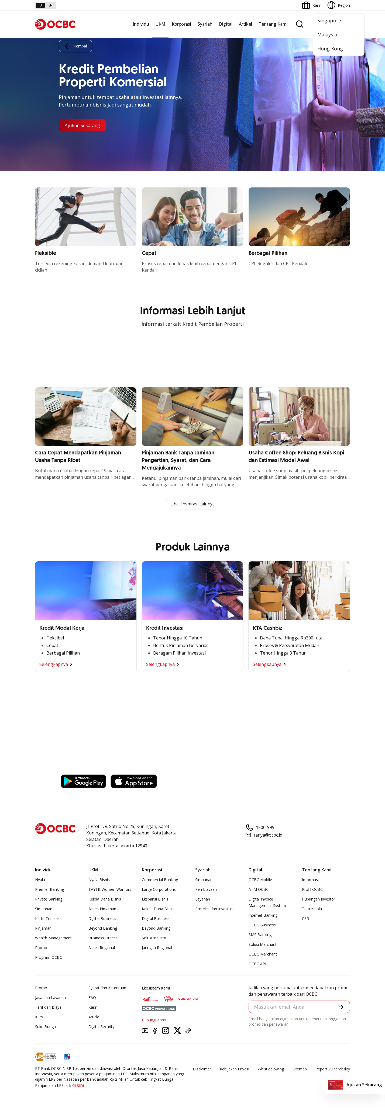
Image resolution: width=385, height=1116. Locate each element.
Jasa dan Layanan (50, 998)
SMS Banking (260, 935)
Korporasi (181, 24)
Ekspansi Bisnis (155, 899)
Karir (92, 1007)
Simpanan (43, 909)
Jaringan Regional (157, 948)
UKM (160, 24)
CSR (305, 919)
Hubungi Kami (154, 1020)
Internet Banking (263, 915)
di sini (78, 1086)
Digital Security (101, 1027)
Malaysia (327, 34)
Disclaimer (202, 1069)
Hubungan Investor (318, 899)
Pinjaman (43, 928)
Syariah (205, 24)
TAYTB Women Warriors (109, 889)
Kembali (75, 45)
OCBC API (257, 964)
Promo (41, 948)
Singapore (329, 20)
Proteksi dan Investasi (214, 909)
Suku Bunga (45, 1027)
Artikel (245, 24)
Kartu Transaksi (48, 919)
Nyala (40, 880)
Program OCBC (48, 957)
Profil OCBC (312, 889)
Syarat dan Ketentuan (107, 988)
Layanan (202, 899)
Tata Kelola (312, 909)
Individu (141, 24)
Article (93, 1017)
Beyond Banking (102, 928)
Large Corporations (159, 889)
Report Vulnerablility (332, 1069)
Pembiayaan (206, 889)
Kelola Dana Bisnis (104, 899)
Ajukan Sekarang (84, 125)
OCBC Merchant (263, 954)
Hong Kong (330, 48)
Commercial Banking (160, 880)
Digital (225, 24)
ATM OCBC (259, 889)
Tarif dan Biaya (48, 1007)
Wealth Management (53, 938)
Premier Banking (49, 889)
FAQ (92, 998)
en (51, 5)
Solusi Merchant (263, 944)
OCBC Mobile (260, 880)
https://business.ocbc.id (86, 767)
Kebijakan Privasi (234, 1069)
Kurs (39, 1017)
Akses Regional (101, 948)
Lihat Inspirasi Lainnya (192, 504)
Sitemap (300, 1069)
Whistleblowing (271, 1069)
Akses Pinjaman (102, 909)
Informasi (310, 880)
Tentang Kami (273, 24)
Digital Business (102, 919)
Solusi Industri (154, 938)
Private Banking (48, 899)
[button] (340, 1007)
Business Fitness (103, 938)
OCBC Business (262, 925)
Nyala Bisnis (99, 880)
